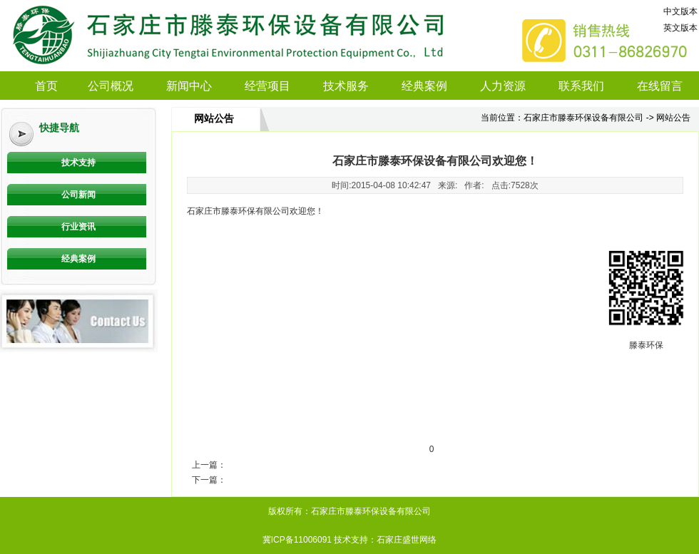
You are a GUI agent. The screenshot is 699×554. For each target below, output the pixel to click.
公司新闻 (78, 195)
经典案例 (424, 86)
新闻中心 (189, 86)
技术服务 (346, 86)
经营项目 (267, 86)
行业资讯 (78, 227)
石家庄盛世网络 (407, 540)
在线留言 (660, 86)
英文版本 (680, 28)
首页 (46, 86)
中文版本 (680, 11)
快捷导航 (59, 128)
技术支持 (78, 163)
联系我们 (581, 86)
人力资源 (503, 86)
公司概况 (110, 86)
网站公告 (214, 118)
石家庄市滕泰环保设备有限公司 (583, 118)
